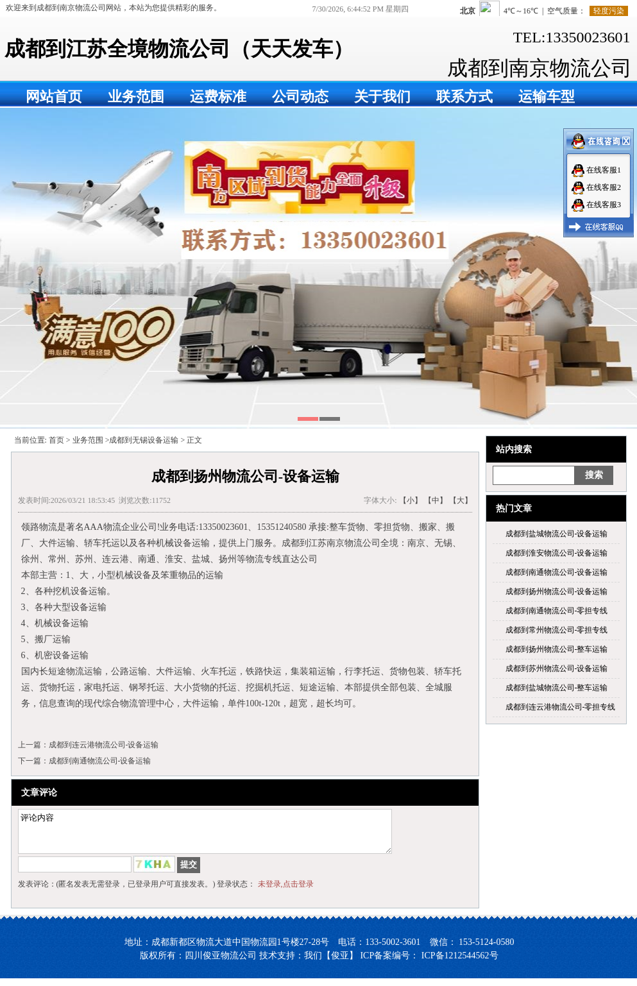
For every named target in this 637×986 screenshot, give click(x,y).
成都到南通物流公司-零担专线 (556, 610)
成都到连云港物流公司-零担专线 (560, 706)
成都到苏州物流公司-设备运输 (556, 668)
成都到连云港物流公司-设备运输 (104, 744)
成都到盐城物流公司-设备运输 (556, 533)
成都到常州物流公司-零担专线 (556, 629)
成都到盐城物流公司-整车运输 (556, 687)
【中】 (435, 500)
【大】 (460, 500)
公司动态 (300, 97)
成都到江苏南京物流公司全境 (340, 543)
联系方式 (464, 97)
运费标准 (218, 97)
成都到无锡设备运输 (143, 440)
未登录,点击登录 (286, 891)
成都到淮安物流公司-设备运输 (556, 552)
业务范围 (136, 97)
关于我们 (382, 97)
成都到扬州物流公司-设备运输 (556, 591)
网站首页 (54, 97)
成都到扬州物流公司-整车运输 (556, 649)
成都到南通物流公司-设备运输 (556, 572)
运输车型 (546, 97)
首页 (56, 440)
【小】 (410, 500)
